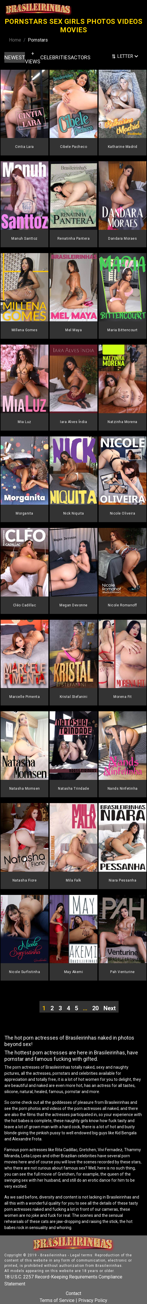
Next (110, 1008)
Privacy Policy (92, 1300)
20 (95, 1008)
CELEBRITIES (55, 57)
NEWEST (14, 57)
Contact (73, 1293)
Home (15, 40)
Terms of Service (57, 1300)
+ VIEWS (32, 58)
